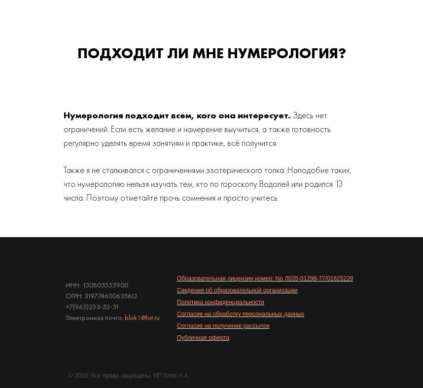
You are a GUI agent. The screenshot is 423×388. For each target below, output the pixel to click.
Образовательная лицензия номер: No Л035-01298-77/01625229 (265, 278)
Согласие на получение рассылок (223, 325)
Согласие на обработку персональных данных (240, 314)
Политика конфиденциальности (220, 302)
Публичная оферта (203, 337)
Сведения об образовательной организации (237, 290)
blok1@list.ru (142, 317)
